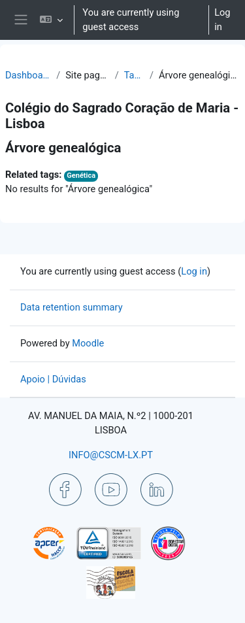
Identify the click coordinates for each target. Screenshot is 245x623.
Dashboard (28, 75)
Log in (222, 20)
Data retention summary (71, 307)
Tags (134, 75)
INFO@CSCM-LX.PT (111, 455)
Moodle (88, 343)
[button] (51, 20)
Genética (81, 175)
